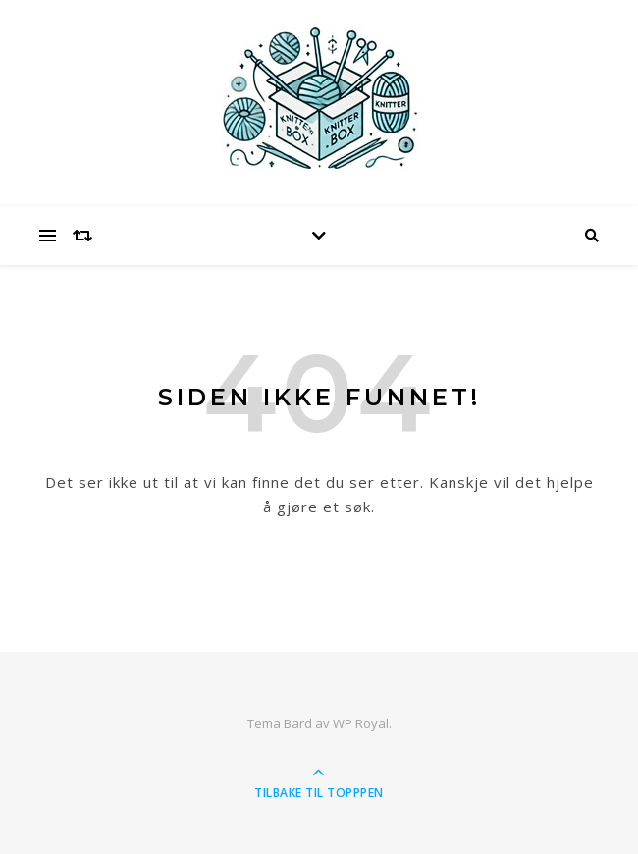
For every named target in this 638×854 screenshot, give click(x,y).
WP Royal (361, 723)
